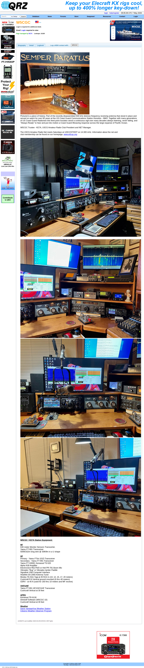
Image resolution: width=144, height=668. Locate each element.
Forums (63, 16)
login (106, 13)
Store (76, 16)
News (50, 16)
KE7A (30, 33)
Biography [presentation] (22, 45)
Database (35, 16)
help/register (114, 13)
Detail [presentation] (31, 45)
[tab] (21, 45)
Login (136, 16)
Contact (122, 16)
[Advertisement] (51, 645)
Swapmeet (91, 16)
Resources (107, 16)
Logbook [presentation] (40, 45)
